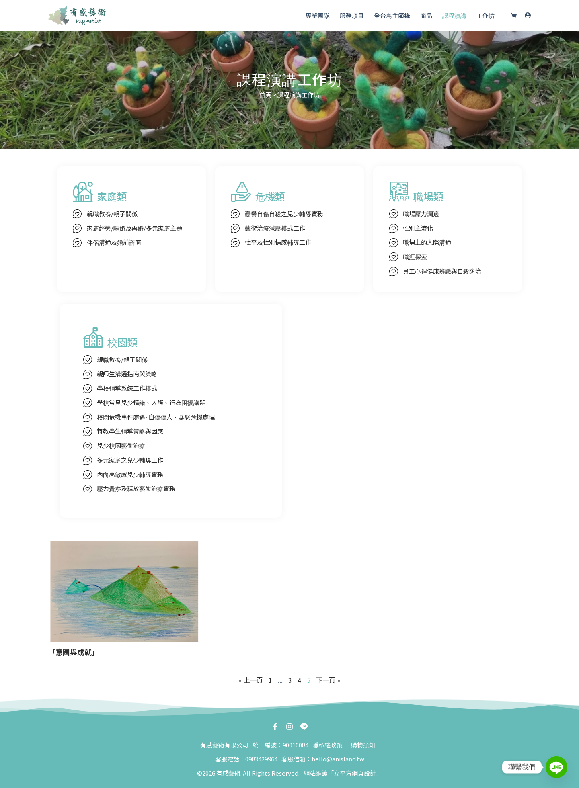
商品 (426, 15)
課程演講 (454, 15)
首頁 (265, 94)
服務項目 (352, 15)
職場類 (428, 196)
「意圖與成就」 (73, 652)
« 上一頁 (251, 680)
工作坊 (485, 15)
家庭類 (112, 196)
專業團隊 (318, 15)
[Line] (556, 767)
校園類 (122, 342)
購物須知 (363, 745)
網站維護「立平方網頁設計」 (343, 773)
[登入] (528, 15)
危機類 (270, 196)
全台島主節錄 (392, 15)
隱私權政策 (327, 745)
